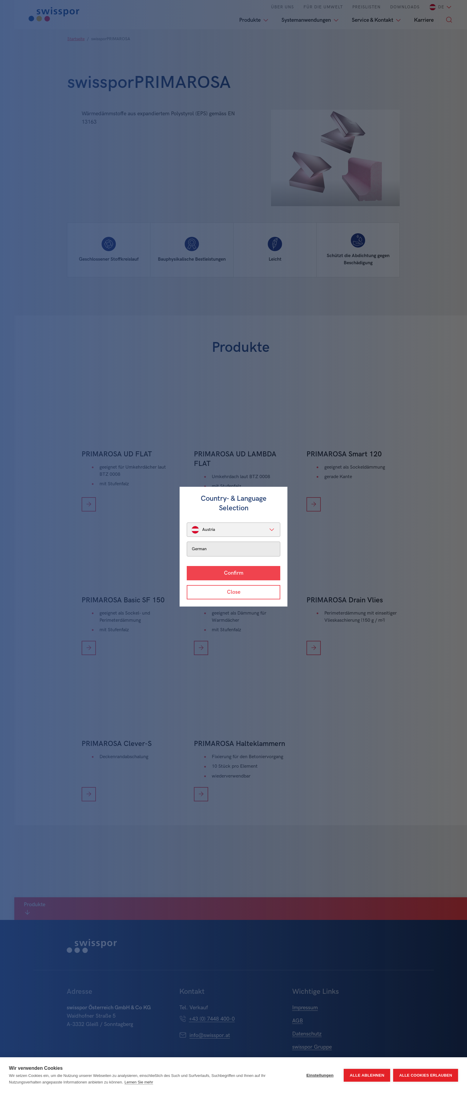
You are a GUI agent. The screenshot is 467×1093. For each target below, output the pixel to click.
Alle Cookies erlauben (425, 1075)
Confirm (233, 573)
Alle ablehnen (367, 1075)
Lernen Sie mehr (138, 1082)
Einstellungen (320, 1075)
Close (233, 592)
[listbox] (233, 530)
